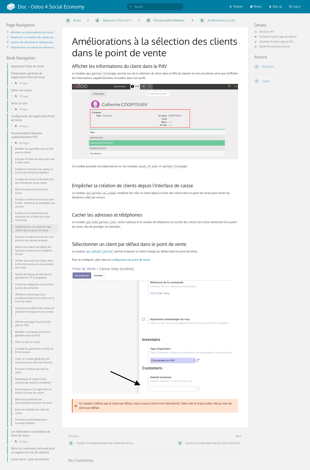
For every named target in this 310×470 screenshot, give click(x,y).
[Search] (130, 6)
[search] (155, 6)
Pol (291, 41)
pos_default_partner (99, 251)
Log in (295, 6)
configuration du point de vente (130, 259)
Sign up (275, 6)
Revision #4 (264, 31)
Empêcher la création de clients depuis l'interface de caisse (33, 37)
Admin (292, 36)
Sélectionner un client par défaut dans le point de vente (33, 47)
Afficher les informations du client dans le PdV (33, 32)
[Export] (279, 81)
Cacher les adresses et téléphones (32, 42)
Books (256, 6)
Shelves (236, 6)
